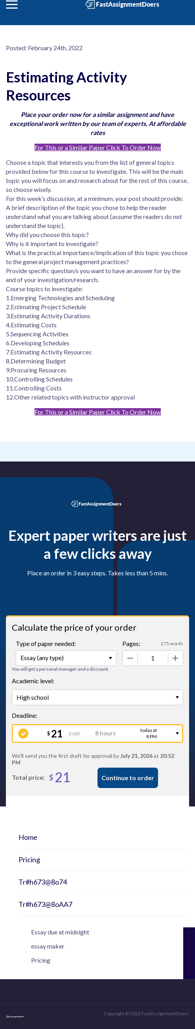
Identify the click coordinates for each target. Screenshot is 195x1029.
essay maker (47, 946)
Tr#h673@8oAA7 (45, 904)
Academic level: (33, 680)
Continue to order (127, 777)
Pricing (29, 859)
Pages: (131, 643)
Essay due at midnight (60, 932)
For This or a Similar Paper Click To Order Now (98, 147)
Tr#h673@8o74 (42, 882)
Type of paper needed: (46, 643)
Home (27, 837)
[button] (12, 4)
